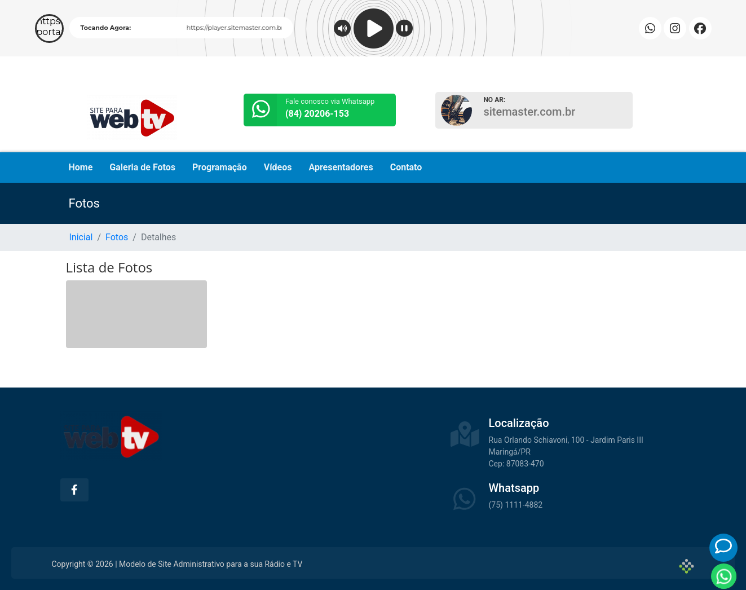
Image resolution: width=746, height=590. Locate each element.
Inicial (81, 237)
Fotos (116, 237)
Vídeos (278, 167)
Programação (219, 167)
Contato (406, 167)
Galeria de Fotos (142, 167)
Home (81, 167)
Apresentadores (340, 167)
